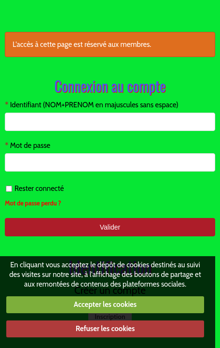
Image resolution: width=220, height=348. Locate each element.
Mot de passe (30, 145)
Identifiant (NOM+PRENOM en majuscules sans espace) (94, 105)
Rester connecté (35, 188)
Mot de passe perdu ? (33, 203)
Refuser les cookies (105, 328)
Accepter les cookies (105, 304)
